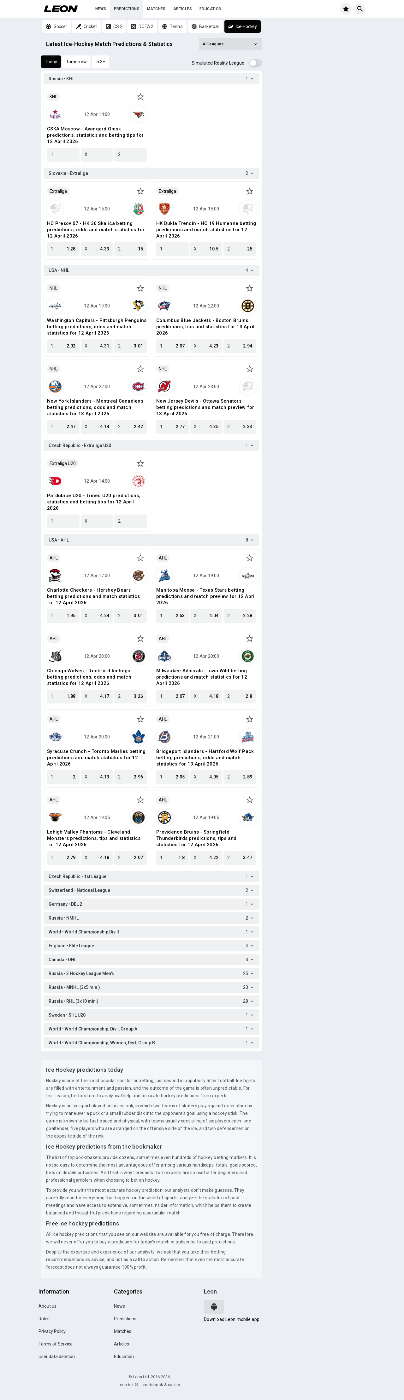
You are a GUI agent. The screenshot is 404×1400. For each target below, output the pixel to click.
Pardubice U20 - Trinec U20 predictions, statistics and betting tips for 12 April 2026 (93, 502)
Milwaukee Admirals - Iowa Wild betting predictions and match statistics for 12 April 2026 (201, 677)
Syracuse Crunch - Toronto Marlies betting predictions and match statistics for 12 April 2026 (96, 758)
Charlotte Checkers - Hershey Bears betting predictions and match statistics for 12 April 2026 (93, 596)
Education (210, 9)
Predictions (127, 9)
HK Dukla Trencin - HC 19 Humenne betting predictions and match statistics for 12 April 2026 (206, 230)
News (100, 9)
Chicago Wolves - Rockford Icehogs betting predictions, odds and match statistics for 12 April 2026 (89, 677)
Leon (210, 1291)
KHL (53, 96)
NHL (53, 288)
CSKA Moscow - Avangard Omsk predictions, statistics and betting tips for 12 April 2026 (95, 135)
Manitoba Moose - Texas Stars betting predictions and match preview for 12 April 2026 (206, 596)
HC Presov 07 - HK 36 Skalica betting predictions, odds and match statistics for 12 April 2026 (96, 230)
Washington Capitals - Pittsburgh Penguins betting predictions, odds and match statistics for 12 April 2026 (96, 327)
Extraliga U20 (63, 463)
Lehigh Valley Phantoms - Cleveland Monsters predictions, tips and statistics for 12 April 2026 (93, 838)
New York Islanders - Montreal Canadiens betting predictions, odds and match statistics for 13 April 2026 (95, 407)
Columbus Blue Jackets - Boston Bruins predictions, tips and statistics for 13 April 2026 (205, 327)
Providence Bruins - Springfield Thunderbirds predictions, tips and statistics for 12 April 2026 (196, 838)
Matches (156, 9)
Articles (182, 9)
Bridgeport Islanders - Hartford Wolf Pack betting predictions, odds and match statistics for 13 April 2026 (205, 758)
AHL (54, 557)
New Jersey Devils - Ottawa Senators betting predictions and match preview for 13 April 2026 (205, 407)
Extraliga (58, 191)
